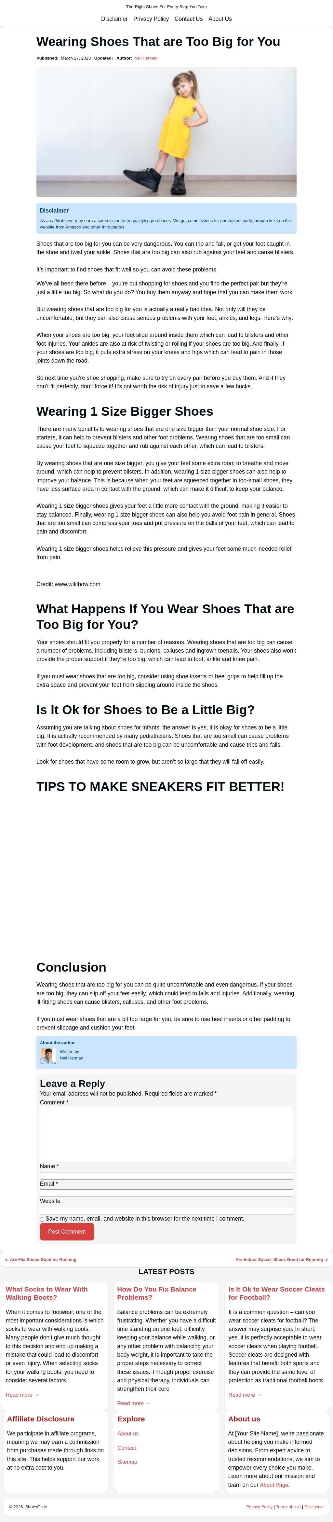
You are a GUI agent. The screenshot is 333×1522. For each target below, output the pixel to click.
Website (50, 1201)
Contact (127, 1449)
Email (49, 1184)
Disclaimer (314, 1507)
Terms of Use (287, 1507)
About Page (275, 1486)
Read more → (23, 1395)
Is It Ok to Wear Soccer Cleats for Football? (269, 1294)
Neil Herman (146, 58)
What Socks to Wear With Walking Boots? (51, 1294)
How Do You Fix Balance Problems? (160, 1294)
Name (49, 1166)
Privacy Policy (258, 1507)
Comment (54, 1102)
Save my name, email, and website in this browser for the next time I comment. (145, 1218)
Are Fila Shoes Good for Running (44, 1259)
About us (128, 1434)
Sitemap (127, 1463)
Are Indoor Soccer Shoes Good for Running (278, 1259)
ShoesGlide (36, 1507)
